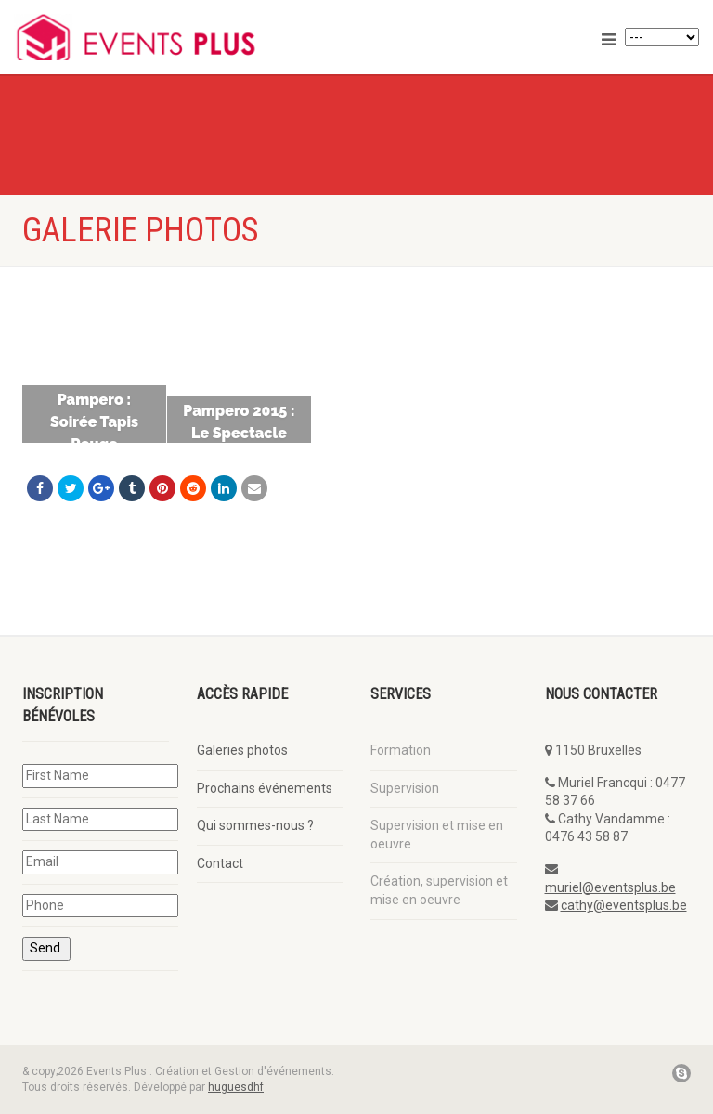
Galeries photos (242, 750)
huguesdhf (236, 1087)
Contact (220, 863)
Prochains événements (264, 788)
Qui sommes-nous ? (255, 825)
